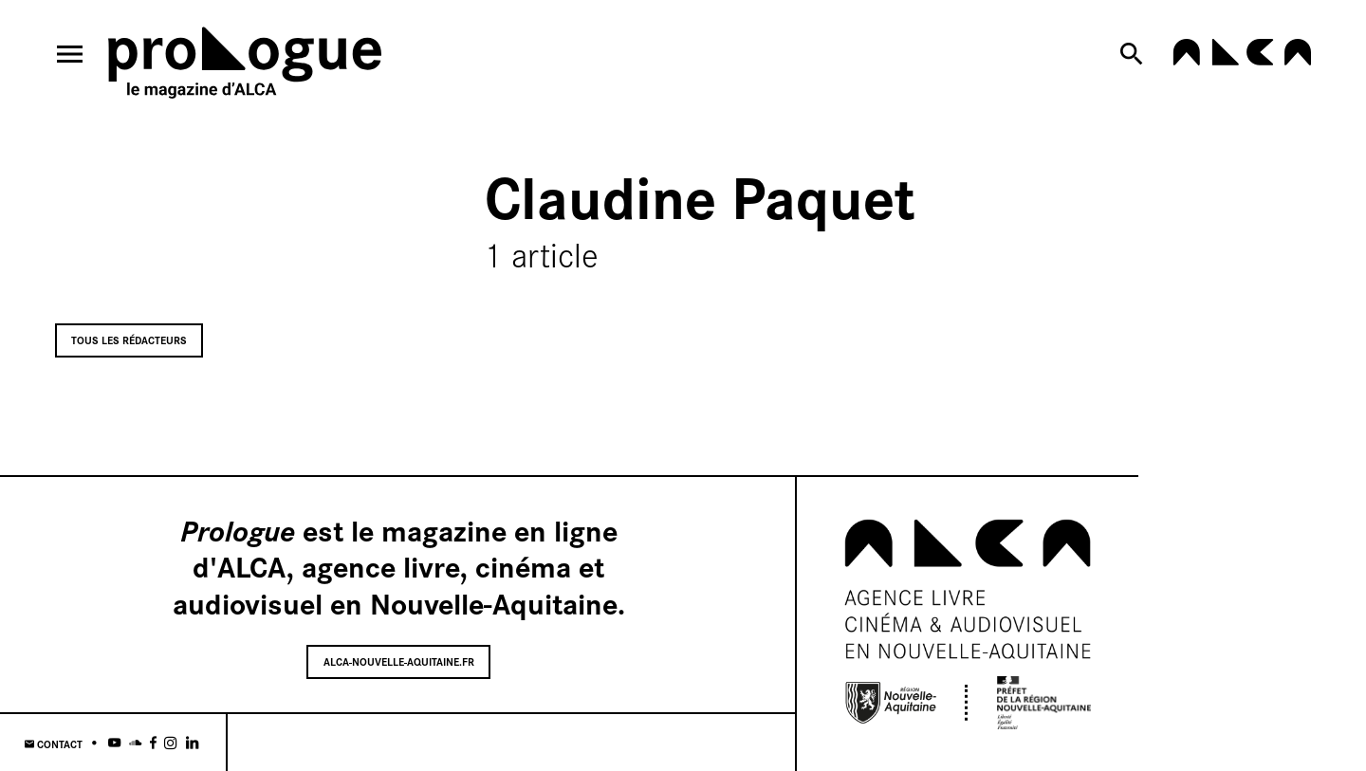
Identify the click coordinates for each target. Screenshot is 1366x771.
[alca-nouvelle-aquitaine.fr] (1241, 59)
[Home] (244, 65)
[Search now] (1135, 53)
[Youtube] (114, 742)
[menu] (70, 54)
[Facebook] (153, 742)
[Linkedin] (192, 742)
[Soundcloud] (135, 742)
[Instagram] (170, 742)
